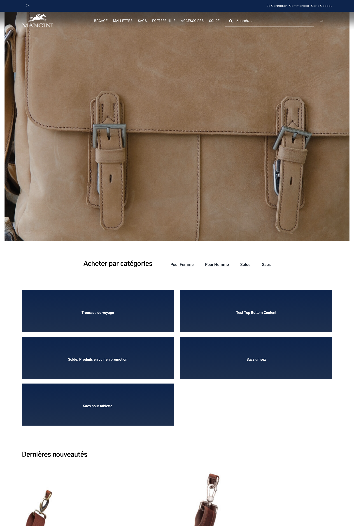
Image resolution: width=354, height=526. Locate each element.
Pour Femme (182, 264)
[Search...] (269, 20)
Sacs (266, 264)
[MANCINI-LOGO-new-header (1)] (37, 15)
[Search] (230, 20)
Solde (245, 264)
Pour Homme (217, 264)
